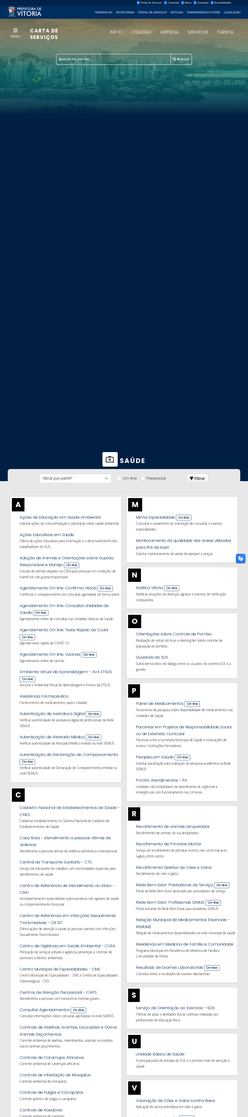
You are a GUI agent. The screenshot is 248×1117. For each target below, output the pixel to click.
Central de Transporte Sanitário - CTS (70, 879)
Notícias (176, 12)
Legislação (231, 12)
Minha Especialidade (186, 523)
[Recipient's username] (113, 60)
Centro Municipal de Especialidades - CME (70, 996)
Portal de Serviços (157, 2)
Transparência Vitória (202, 12)
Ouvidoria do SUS (186, 666)
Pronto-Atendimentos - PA (186, 791)
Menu (195, 2)
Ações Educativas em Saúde (70, 541)
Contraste (209, 2)
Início (116, 34)
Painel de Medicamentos (186, 713)
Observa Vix (103, 12)
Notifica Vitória (186, 595)
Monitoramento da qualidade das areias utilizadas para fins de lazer (186, 548)
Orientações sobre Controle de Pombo (186, 642)
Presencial (156, 478)
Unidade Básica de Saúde (186, 1079)
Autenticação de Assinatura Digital (70, 726)
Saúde (124, 460)
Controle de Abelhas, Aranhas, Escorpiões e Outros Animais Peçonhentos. (70, 1060)
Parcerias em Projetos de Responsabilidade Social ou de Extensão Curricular (186, 740)
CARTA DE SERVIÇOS (45, 35)
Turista (225, 34)
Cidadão (141, 34)
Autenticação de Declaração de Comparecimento (70, 772)
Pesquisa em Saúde (186, 768)
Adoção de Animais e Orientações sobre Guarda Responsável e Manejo (70, 569)
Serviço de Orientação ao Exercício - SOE (186, 1032)
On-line (130, 478)
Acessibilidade (229, 2)
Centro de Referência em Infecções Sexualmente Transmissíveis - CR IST (70, 938)
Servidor (198, 34)
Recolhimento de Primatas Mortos (186, 856)
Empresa (169, 34)
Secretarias (124, 12)
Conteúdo (180, 2)
